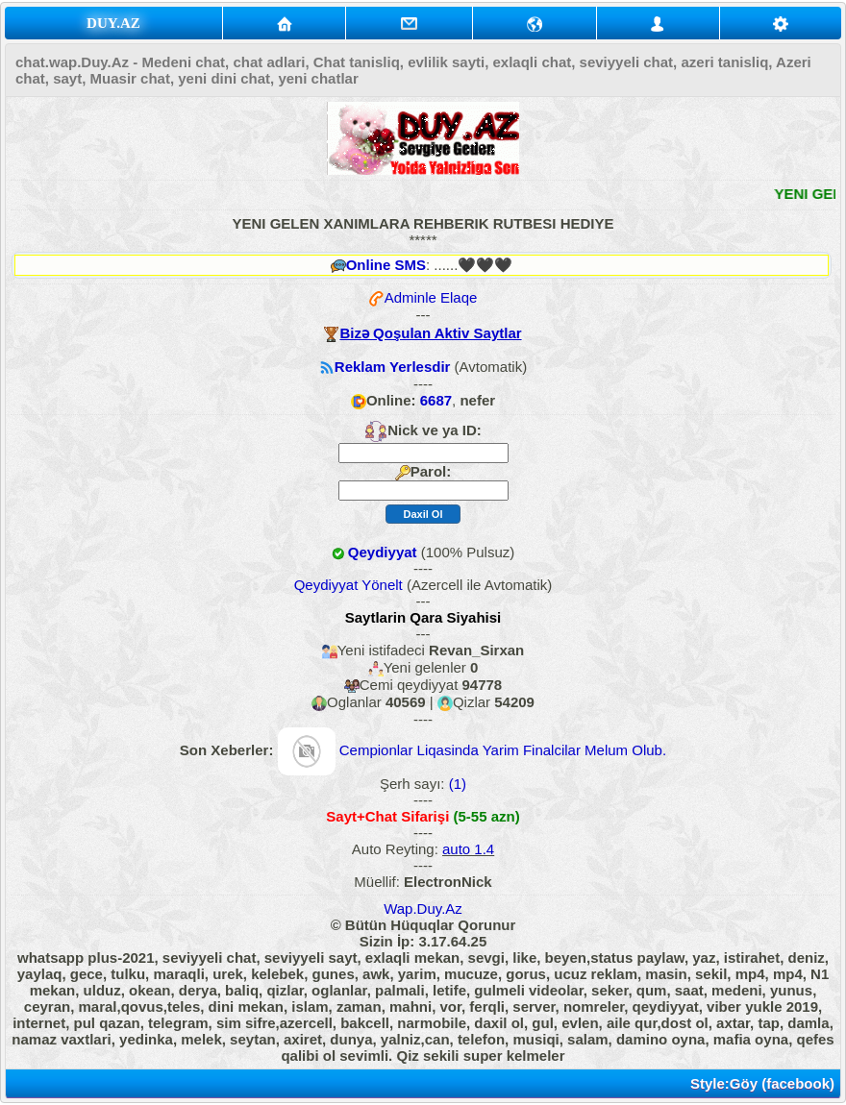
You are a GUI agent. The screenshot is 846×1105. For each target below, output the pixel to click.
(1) (456, 783)
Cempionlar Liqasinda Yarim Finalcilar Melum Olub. (502, 750)
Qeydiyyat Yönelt (348, 585)
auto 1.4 (468, 849)
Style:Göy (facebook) (762, 1083)
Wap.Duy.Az (423, 908)
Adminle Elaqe (431, 297)
